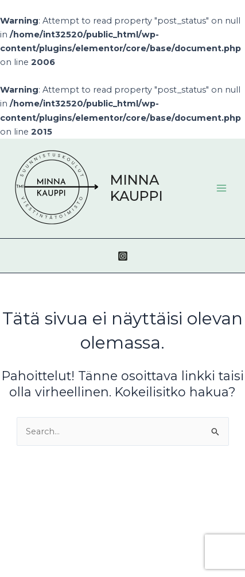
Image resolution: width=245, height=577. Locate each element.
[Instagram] (123, 256)
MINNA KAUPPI (136, 187)
